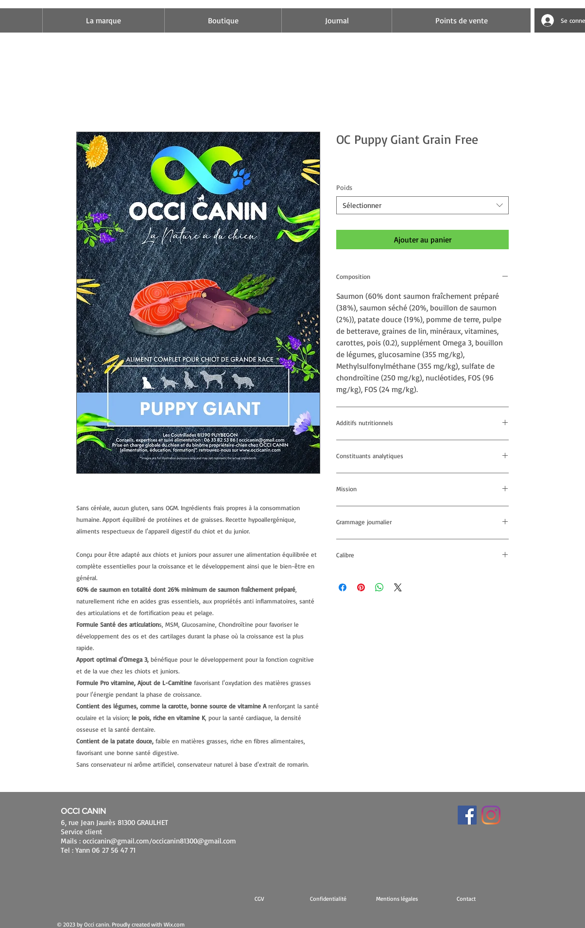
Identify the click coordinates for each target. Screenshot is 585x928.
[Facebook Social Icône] (467, 815)
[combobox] (422, 205)
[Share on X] (398, 587)
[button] (396, 899)
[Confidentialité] (327, 899)
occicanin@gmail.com (116, 840)
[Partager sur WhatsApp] (379, 587)
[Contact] (465, 899)
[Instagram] (491, 815)
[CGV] (258, 899)
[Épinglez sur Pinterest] (361, 587)
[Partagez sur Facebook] (342, 587)
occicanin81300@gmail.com (194, 840)
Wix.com (174, 924)
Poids (344, 187)
